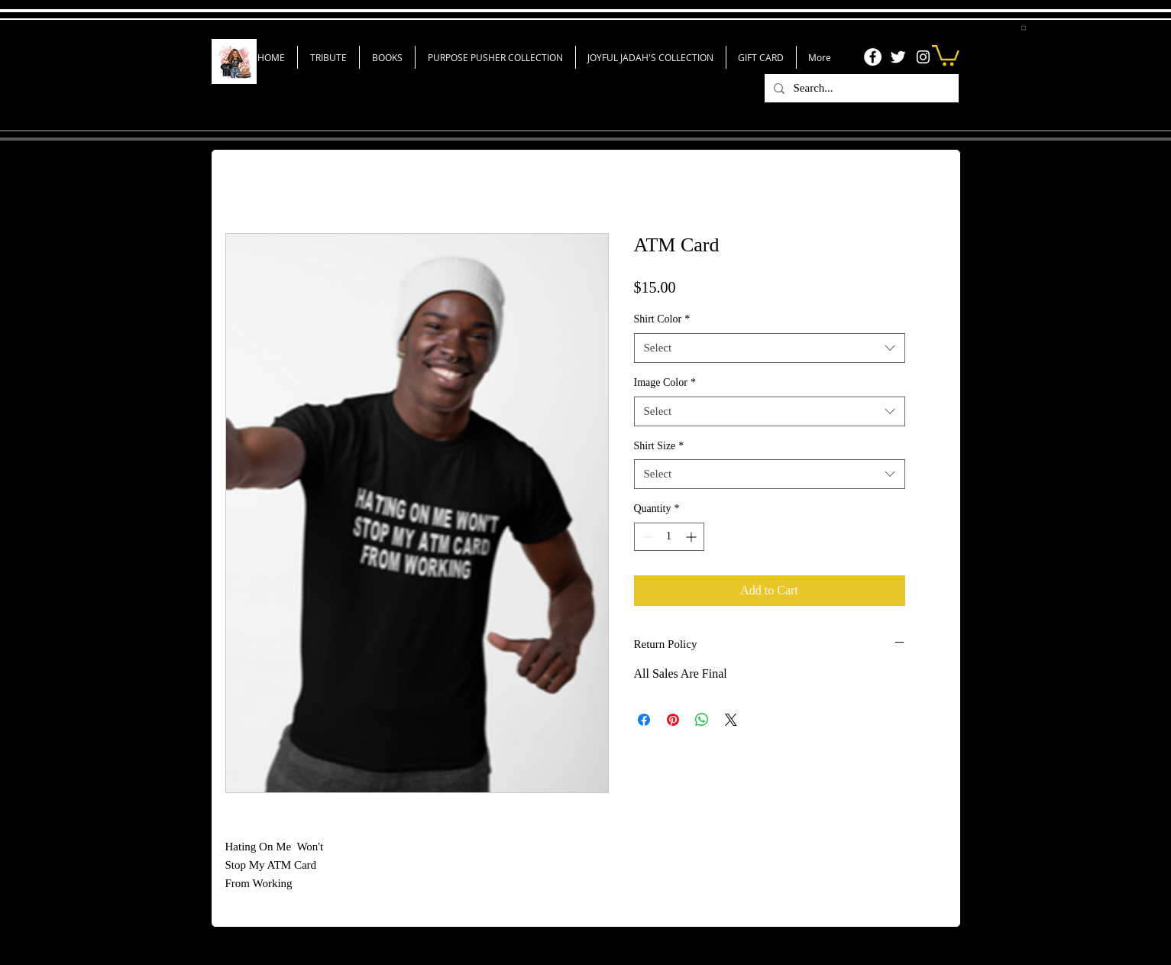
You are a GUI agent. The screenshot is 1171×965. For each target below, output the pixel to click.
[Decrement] (645, 536)
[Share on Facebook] (644, 720)
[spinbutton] (669, 536)
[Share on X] (731, 720)
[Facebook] (872, 57)
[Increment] (692, 536)
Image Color (665, 382)
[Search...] (860, 88)
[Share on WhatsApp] (702, 720)
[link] (945, 54)
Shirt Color (662, 319)
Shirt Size (659, 446)
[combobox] (769, 348)
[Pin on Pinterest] (673, 720)
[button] (1023, 27)
